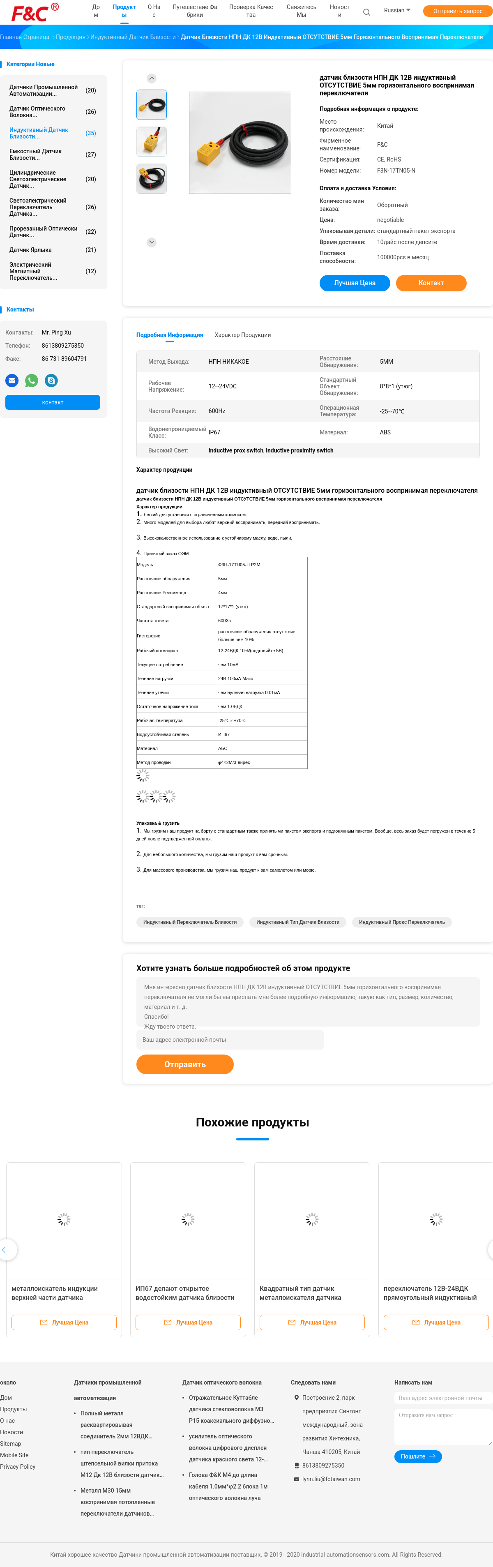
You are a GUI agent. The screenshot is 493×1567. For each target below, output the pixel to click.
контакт (52, 402)
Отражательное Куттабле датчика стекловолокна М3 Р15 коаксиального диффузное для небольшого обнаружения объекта (231, 1410)
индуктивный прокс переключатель (402, 922)
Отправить (185, 1064)
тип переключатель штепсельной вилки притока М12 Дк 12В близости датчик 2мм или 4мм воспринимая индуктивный (120, 1465)
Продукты (13, 1409)
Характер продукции (243, 335)
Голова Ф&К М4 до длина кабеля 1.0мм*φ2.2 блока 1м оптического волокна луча (228, 1486)
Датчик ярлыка (52, 250)
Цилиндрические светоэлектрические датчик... (52, 179)
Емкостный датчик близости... (52, 154)
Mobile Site (14, 1455)
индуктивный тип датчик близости (297, 922)
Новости (11, 1432)
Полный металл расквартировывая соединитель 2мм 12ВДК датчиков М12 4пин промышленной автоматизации (114, 1426)
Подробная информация (169, 335)
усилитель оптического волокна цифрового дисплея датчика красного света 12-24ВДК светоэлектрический (228, 1449)
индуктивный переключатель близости (190, 922)
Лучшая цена (355, 283)
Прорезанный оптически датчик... (52, 231)
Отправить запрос (458, 11)
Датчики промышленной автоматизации (108, 1390)
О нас (7, 1420)
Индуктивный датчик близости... (52, 133)
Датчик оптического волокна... (52, 111)
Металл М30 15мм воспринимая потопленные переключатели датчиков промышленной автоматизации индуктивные (120, 1503)
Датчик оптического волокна (222, 1382)
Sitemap (10, 1443)
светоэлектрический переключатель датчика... (52, 207)
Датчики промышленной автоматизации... (52, 90)
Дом (6, 1397)
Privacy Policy (17, 1466)
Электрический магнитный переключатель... (52, 271)
